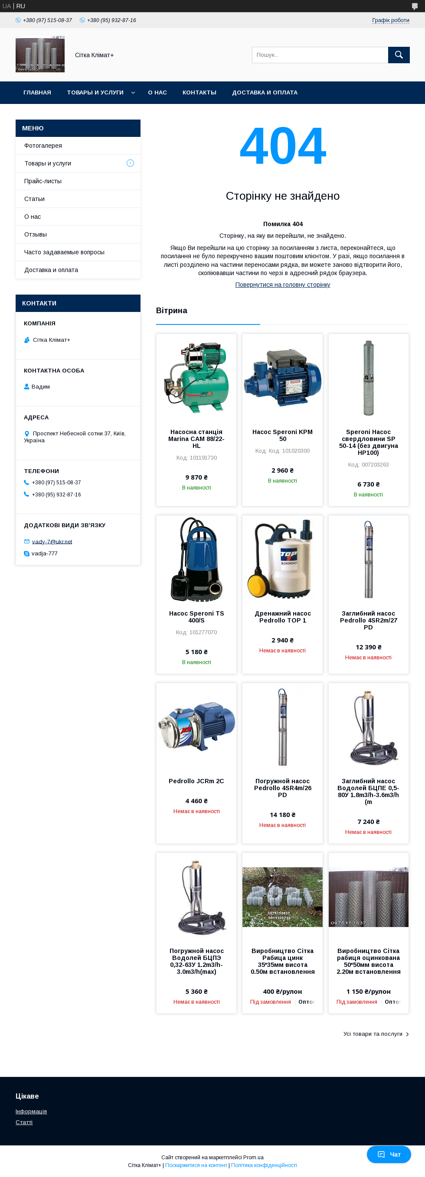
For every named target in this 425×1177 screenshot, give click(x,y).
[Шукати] (399, 55)
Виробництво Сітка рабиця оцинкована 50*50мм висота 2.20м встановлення (369, 961)
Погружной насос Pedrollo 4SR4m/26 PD (282, 788)
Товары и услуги (95, 92)
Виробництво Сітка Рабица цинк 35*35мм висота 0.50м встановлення (283, 961)
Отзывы (35, 234)
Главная (37, 92)
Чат (389, 1154)
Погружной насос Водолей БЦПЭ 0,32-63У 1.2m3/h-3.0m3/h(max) (197, 961)
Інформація (31, 1111)
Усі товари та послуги (372, 1034)
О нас (157, 92)
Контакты (199, 92)
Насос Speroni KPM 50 (282, 435)
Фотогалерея (43, 145)
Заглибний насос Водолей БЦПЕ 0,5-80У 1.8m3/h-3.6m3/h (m (368, 791)
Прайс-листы (43, 181)
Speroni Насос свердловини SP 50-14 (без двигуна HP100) (368, 442)
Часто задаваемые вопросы (64, 252)
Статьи (34, 198)
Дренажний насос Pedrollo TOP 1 (283, 617)
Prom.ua (253, 1157)
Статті (24, 1122)
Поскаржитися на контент (196, 1165)
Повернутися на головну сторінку (282, 284)
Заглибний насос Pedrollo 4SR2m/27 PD (368, 620)
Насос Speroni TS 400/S (196, 617)
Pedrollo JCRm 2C (196, 781)
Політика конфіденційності (264, 1165)
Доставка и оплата (265, 92)
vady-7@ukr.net (52, 541)
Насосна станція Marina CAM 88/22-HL (196, 438)
